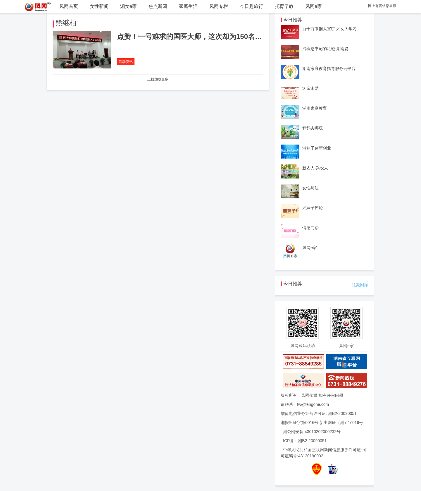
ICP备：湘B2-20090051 (305, 440)
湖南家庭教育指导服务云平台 (329, 68)
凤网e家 (313, 6)
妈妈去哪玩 (312, 128)
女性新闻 (99, 6)
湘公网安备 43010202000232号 (312, 431)
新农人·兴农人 (315, 168)
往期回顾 (360, 284)
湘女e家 (128, 6)
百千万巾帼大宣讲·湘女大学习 (329, 28)
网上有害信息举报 (382, 6)
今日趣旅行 (251, 6)
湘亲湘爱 (310, 88)
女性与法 (310, 188)
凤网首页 (68, 6)
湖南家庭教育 (314, 108)
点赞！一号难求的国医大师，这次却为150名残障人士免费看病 (214, 36)
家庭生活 (188, 6)
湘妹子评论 (312, 207)
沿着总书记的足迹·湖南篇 (325, 48)
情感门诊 (310, 227)
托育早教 (284, 6)
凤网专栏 (218, 6)
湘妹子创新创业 (316, 148)
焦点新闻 (158, 6)
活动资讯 (126, 62)
